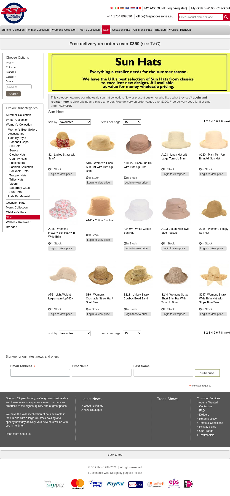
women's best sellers (22, 129)
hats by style (17, 138)
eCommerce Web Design (103, 472)
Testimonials (206, 435)
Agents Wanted (208, 402)
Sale (9, 217)
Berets (13, 150)
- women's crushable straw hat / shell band (99, 298)
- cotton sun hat (100, 220)
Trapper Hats (18, 175)
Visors (13, 183)
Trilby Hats (16, 179)
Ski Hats (14, 146)
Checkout (223, 8)
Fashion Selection (21, 167)
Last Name (142, 366)
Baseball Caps (19, 142)
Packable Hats (19, 171)
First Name (80, 366)
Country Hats (18, 158)
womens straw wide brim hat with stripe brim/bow (212, 298)
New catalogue (93, 409)
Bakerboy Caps (19, 187)
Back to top (114, 454)
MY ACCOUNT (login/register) (165, 8)
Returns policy (208, 418)
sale (106, 29)
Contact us (205, 406)
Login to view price (60, 174)
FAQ (202, 410)
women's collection (64, 29)
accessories (16, 133)
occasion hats (121, 29)
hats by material (19, 196)
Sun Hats (15, 192)
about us (25, 434)
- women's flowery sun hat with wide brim (61, 232)
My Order (197, 8)
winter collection (38, 29)
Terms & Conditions (211, 423)
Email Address (22, 366)
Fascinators (17, 162)
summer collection (12, 29)
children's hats (142, 29)
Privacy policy (207, 426)
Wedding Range (93, 405)
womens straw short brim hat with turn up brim (174, 298)
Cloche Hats (17, 154)
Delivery (204, 414)
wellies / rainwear (180, 29)
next (227, 121)
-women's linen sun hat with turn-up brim (99, 167)
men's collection (90, 29)
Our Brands (206, 431)
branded (160, 29)
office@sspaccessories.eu (155, 16)
